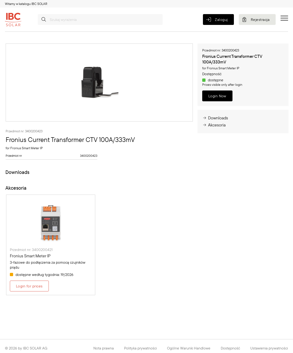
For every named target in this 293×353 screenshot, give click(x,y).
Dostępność (230, 348)
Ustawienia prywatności (269, 348)
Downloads (215, 118)
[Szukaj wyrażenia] (100, 19)
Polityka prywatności (140, 348)
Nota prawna (103, 348)
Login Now (217, 96)
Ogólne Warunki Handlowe (188, 348)
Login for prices (29, 286)
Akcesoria (214, 125)
